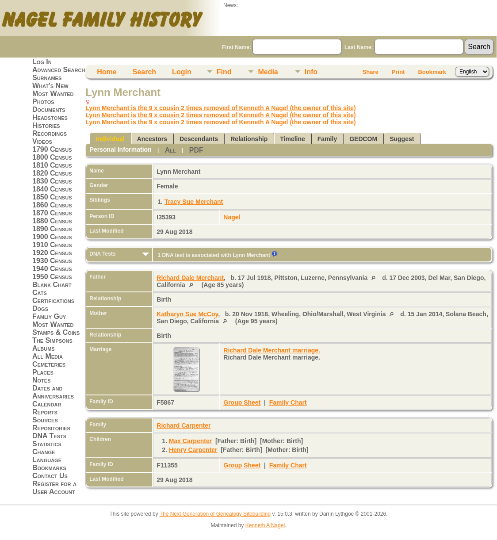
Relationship (249, 138)
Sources (45, 420)
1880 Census (52, 221)
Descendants (199, 138)
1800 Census (52, 157)
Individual (110, 138)
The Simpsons (52, 340)
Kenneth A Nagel (265, 525)
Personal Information (121, 149)
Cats (39, 292)
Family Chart (288, 402)
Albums (43, 348)
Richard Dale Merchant (190, 277)
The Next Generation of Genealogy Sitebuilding (215, 514)
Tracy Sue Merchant (193, 201)
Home (106, 72)
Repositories (51, 428)
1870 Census (52, 213)
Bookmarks (49, 467)
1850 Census (52, 197)
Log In (42, 61)
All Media (47, 356)
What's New (50, 85)
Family (327, 138)
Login (181, 72)
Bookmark (432, 72)
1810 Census (52, 165)
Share (370, 72)
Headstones (50, 117)
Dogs (40, 308)
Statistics (46, 444)
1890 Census (52, 229)
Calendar (46, 404)
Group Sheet (241, 402)
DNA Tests (49, 436)
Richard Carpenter (183, 425)
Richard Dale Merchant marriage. (271, 350)
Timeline (292, 138)
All (170, 150)
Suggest (402, 138)
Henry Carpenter (193, 449)
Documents (48, 109)
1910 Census (52, 245)
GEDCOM (363, 138)
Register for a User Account (54, 487)
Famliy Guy (49, 316)
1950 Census (52, 276)
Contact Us (50, 475)
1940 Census (52, 268)
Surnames (46, 77)
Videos (42, 141)
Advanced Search (58, 69)
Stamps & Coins (56, 332)
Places (43, 372)
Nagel (231, 217)
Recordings (49, 133)
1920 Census (52, 253)
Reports (44, 412)
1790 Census (52, 149)
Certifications (53, 300)
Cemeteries (48, 364)
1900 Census (52, 237)
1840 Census (52, 189)
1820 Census (52, 173)
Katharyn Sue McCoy (187, 314)
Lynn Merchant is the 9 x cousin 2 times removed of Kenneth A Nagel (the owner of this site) (220, 107)
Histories (46, 125)
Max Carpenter (190, 440)
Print (398, 72)
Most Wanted (52, 93)
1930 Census (52, 260)
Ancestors (152, 138)
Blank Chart (52, 284)
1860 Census (52, 205)
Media (268, 72)
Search (144, 72)
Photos (43, 101)
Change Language (46, 455)
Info (311, 72)
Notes (41, 380)
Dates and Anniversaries (53, 392)
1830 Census (52, 181)
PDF (196, 150)
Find (224, 72)
